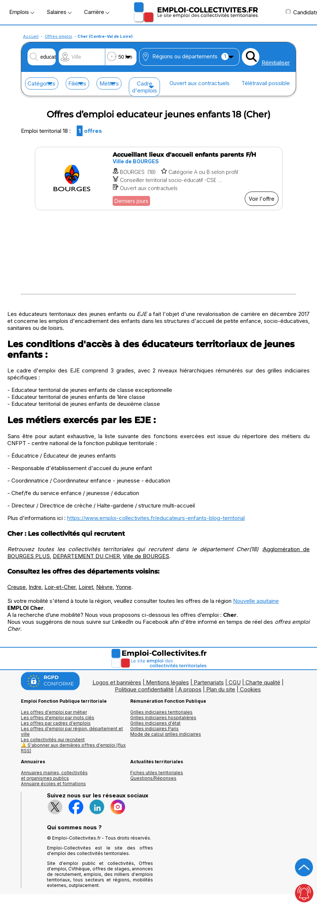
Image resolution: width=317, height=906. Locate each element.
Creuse (16, 586)
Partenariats (209, 682)
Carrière (96, 11)
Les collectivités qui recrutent (53, 739)
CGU (235, 682)
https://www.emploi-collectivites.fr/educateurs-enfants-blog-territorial (156, 517)
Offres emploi (58, 36)
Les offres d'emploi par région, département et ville (72, 731)
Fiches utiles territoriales (156, 772)
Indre (35, 586)
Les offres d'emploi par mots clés (57, 717)
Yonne (123, 586)
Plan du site (220, 689)
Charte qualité (262, 682)
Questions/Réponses (153, 778)
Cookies (250, 689)
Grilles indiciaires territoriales (161, 712)
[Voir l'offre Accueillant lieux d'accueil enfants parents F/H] (158, 178)
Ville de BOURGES (146, 556)
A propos (189, 689)
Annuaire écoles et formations (53, 783)
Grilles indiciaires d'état (155, 723)
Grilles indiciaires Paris (154, 728)
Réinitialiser (276, 62)
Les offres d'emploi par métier (54, 712)
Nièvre (104, 586)
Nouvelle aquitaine (256, 600)
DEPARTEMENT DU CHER (86, 556)
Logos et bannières (116, 682)
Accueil (31, 36)
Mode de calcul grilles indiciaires (165, 734)
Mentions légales (167, 682)
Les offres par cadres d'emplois (56, 723)
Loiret (86, 586)
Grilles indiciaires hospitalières (163, 717)
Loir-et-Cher (60, 586)
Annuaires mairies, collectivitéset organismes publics (54, 775)
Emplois (21, 11)
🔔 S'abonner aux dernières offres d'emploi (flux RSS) (73, 747)
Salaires (59, 11)
